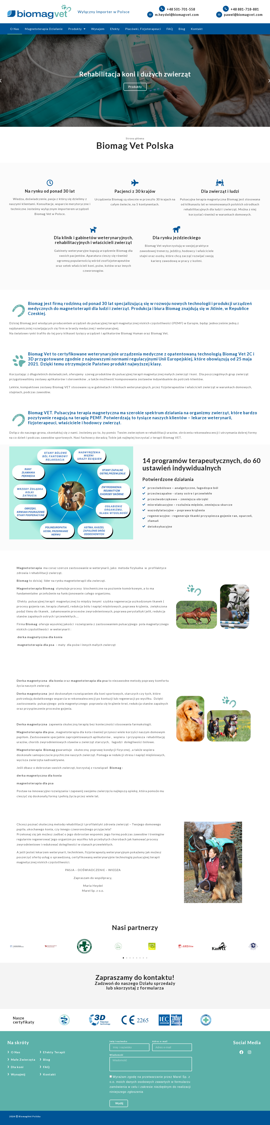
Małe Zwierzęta (23, 1059)
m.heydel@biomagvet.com (177, 15)
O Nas (14, 29)
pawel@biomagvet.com (243, 15)
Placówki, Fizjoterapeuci (143, 29)
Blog (181, 29)
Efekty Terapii (54, 1052)
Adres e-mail (159, 1041)
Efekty (115, 29)
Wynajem (97, 29)
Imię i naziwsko (118, 1041)
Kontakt (197, 29)
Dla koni (17, 1067)
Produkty (77, 29)
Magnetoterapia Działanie (44, 29)
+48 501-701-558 (181, 9)
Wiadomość (116, 1055)
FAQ (169, 29)
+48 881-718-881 (245, 9)
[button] (133, 124)
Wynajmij (18, 1074)
